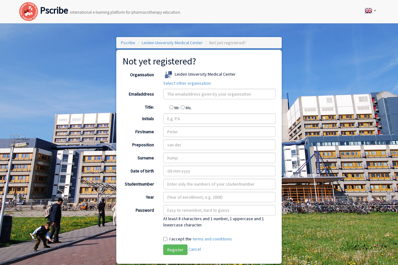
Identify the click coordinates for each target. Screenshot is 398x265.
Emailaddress (141, 94)
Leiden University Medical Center (172, 42)
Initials (148, 118)
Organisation (142, 75)
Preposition (143, 145)
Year (150, 197)
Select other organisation (187, 83)
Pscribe (100, 4)
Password (145, 210)
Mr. (175, 108)
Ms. (186, 108)
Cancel (194, 249)
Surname (145, 158)
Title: (149, 107)
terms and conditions (212, 239)
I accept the (200, 239)
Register (175, 250)
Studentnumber (139, 184)
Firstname (144, 132)
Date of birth (142, 171)
